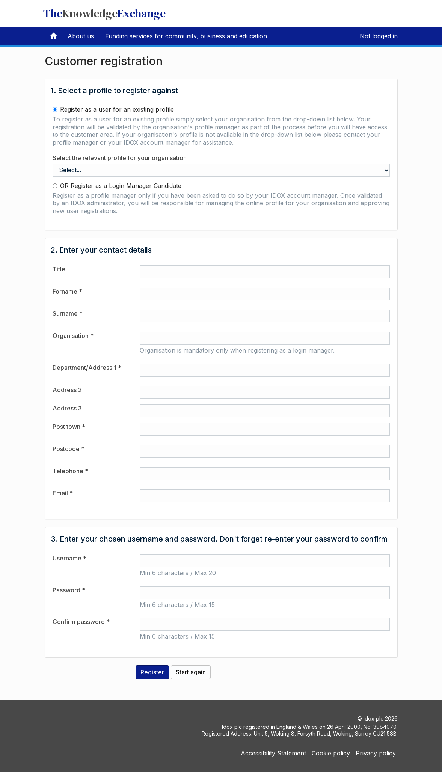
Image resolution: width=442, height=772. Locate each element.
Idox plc (373, 718)
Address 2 (67, 390)
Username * (69, 558)
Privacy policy (376, 753)
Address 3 (67, 408)
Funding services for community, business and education (186, 36)
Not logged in (379, 36)
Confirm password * (81, 621)
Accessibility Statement (273, 753)
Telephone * (70, 471)
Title (59, 269)
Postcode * (68, 449)
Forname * (67, 291)
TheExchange (104, 13)
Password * (69, 590)
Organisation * (73, 335)
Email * (63, 493)
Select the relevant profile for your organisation (120, 158)
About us (81, 36)
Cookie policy (331, 753)
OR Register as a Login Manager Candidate (117, 185)
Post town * (69, 426)
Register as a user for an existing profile (113, 109)
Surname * (68, 313)
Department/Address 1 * (87, 367)
